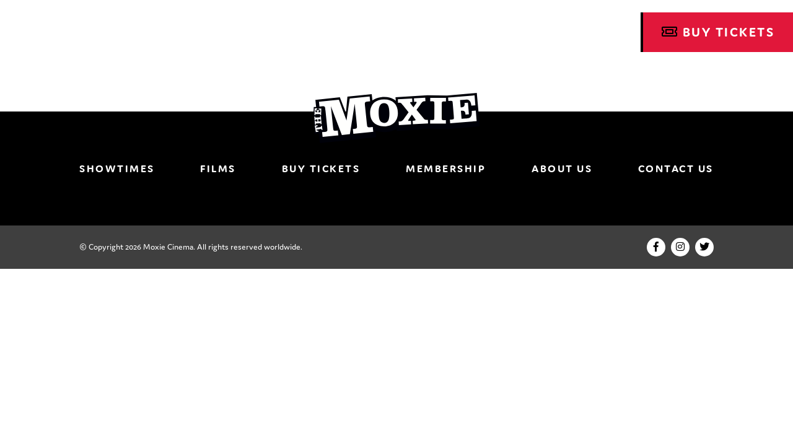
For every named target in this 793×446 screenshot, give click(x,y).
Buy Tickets (718, 32)
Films (218, 168)
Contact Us (676, 168)
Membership (446, 168)
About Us (562, 168)
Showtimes (117, 168)
